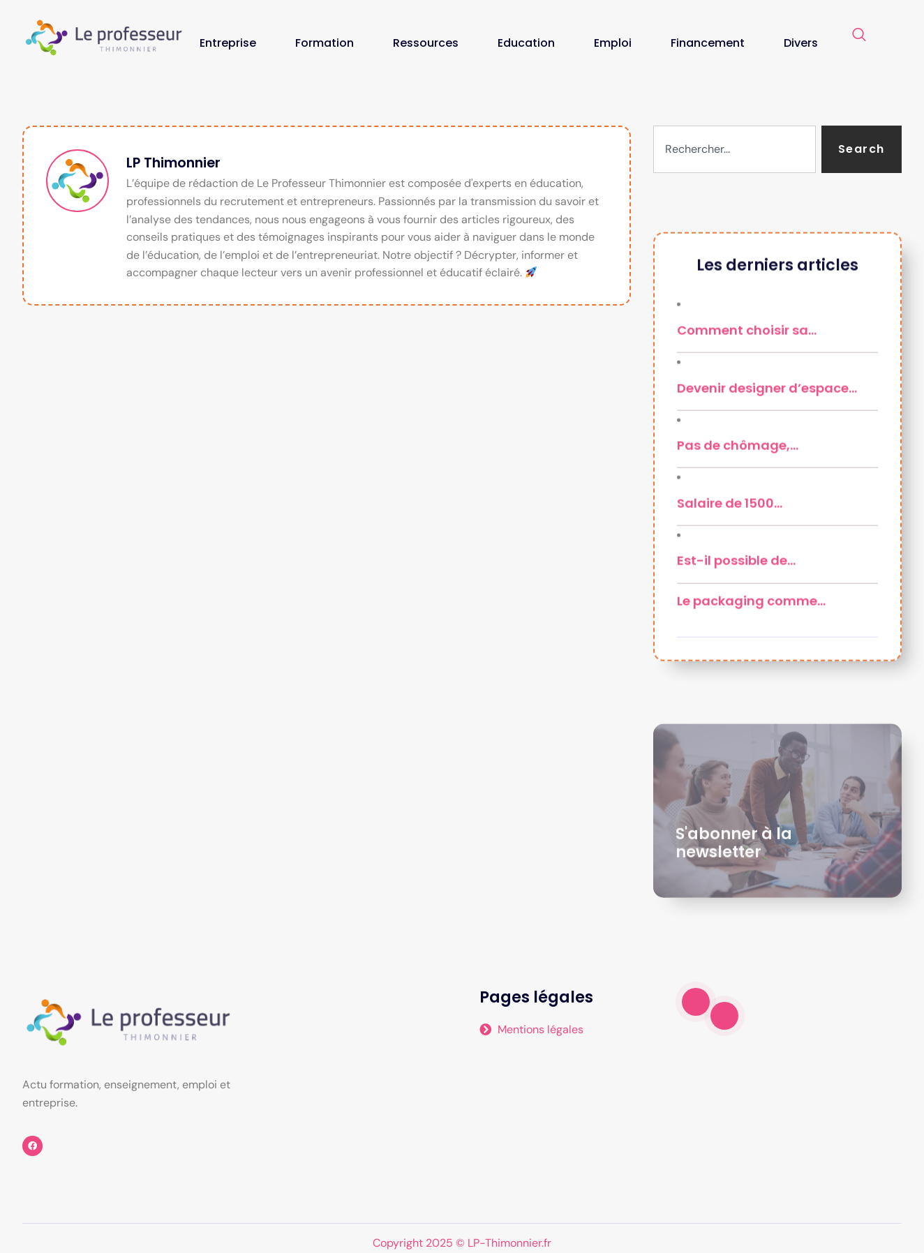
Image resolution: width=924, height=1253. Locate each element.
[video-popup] (696, 1002)
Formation (324, 43)
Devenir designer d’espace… (767, 445)
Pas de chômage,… (737, 503)
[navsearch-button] (859, 36)
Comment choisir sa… (747, 387)
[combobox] (734, 149)
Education (526, 43)
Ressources (426, 43)
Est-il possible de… (736, 618)
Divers (801, 43)
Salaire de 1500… (729, 560)
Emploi (613, 43)
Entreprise (228, 43)
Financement (708, 43)
